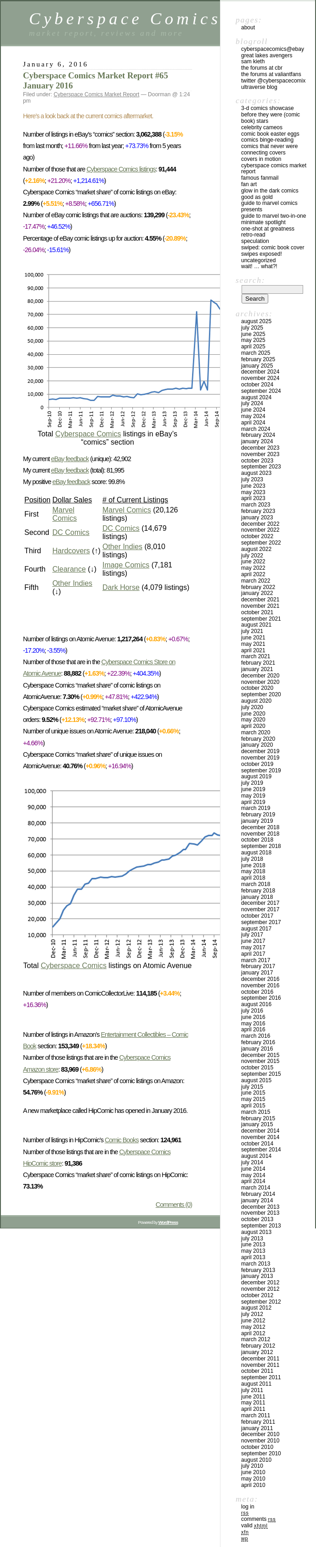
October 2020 (257, 688)
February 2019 (258, 814)
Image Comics (125, 565)
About (248, 27)
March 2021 (255, 656)
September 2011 (261, 1377)
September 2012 (261, 1302)
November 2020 (260, 682)
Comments (258, 1519)
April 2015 (253, 1105)
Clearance (69, 569)
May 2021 (253, 644)
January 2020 (257, 745)
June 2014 (253, 1169)
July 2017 (252, 934)
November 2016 (260, 985)
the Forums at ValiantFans (271, 74)
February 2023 (258, 511)
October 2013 (257, 1219)
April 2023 (253, 498)
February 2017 (258, 966)
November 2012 (260, 1289)
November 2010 (260, 1440)
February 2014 (258, 1194)
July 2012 (252, 1314)
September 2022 (261, 543)
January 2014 (257, 1200)
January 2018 (257, 897)
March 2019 (255, 808)
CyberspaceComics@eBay (272, 49)
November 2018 (260, 834)
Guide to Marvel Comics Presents (269, 206)
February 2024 (258, 435)
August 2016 (256, 1004)
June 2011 (253, 1396)
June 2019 (253, 789)
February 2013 (258, 1270)
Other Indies (122, 547)
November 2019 (260, 757)
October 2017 (257, 916)
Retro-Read (253, 234)
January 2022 (257, 593)
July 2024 (252, 403)
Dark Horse (121, 587)
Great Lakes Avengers (266, 55)
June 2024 (253, 410)
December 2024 (260, 372)
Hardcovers (71, 551)
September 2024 (261, 391)
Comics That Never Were (269, 146)
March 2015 (255, 1112)
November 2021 (260, 606)
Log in (247, 1506)
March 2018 (255, 884)
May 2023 (253, 492)
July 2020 (252, 707)
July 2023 (252, 479)
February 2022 (258, 587)
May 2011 (253, 1402)
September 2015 (261, 1074)
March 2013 (255, 1264)
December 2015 (260, 1055)
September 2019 (261, 770)
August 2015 (256, 1080)
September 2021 (261, 619)
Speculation (255, 241)
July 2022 (252, 555)
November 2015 (260, 1061)
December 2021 (260, 599)
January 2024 (257, 441)
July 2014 (252, 1162)
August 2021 (256, 625)
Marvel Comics (64, 514)
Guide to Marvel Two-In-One (273, 216)
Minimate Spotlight (263, 222)
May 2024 (253, 416)
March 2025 (255, 353)
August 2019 (256, 776)
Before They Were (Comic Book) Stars (270, 117)
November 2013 (260, 1213)
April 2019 (253, 802)
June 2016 (253, 1017)
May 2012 (253, 1327)
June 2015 (253, 1093)
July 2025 (252, 328)
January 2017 (257, 972)
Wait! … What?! (259, 266)
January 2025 (257, 366)
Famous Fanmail (259, 178)
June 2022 (253, 561)
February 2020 (258, 739)
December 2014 (260, 1131)
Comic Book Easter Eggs (270, 134)
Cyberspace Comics (125, 18)
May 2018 (253, 871)
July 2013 (252, 1238)
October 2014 (257, 1143)
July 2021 (252, 631)
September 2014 (261, 1149)
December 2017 (260, 903)
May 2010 (253, 1478)
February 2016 (258, 1042)
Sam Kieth (253, 61)
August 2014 (256, 1156)
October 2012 (257, 1295)
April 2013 (253, 1257)
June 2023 (253, 486)
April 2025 (253, 346)
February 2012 (258, 1346)
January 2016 (257, 1049)
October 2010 (257, 1447)
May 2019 (253, 796)
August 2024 (256, 397)
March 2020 (255, 732)
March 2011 (255, 1415)
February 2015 (258, 1118)
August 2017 (256, 928)
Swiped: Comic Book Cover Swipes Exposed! (272, 250)
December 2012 (260, 1282)
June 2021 (253, 637)
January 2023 (257, 517)
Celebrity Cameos (261, 127)
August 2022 (256, 549)
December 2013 (260, 1207)
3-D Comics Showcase (267, 108)
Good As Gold (257, 197)
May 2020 (253, 719)
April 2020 (253, 726)
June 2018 (253, 865)
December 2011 (260, 1358)
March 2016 (255, 1036)
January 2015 (257, 1124)
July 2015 (252, 1087)
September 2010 (261, 1453)
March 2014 (255, 1187)
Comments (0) (174, 1204)
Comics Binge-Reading (267, 140)
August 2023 (256, 473)
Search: (250, 280)
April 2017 (253, 954)
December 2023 (260, 448)
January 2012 (257, 1352)
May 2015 (253, 1099)
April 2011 (253, 1409)
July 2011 (252, 1390)
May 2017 (253, 947)
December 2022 (260, 524)
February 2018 (258, 890)
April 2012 (253, 1333)
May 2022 (253, 568)
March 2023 (255, 504)
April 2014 (253, 1181)
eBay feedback (70, 458)
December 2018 (260, 827)
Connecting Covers (263, 152)
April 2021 (253, 650)
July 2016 (252, 1010)
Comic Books (122, 1140)
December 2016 (260, 979)
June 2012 (253, 1320)
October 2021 (257, 612)
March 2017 (255, 960)
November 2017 (260, 909)
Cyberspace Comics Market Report (97, 94)
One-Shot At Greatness (267, 229)
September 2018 (261, 846)
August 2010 (256, 1460)
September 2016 (261, 998)
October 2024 (257, 384)
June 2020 (253, 713)
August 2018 (256, 852)
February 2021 (258, 663)
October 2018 (257, 840)
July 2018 (252, 859)
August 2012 (256, 1308)
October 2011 (257, 1371)
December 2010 (260, 1434)
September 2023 (261, 466)
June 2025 (253, 334)
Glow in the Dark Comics (270, 190)
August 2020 (256, 701)
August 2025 (256, 321)
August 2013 (256, 1232)
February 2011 (258, 1422)
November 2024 (260, 378)
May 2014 (253, 1175)
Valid (254, 1525)
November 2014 (260, 1137)
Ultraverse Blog (259, 87)
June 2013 (253, 1244)
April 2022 (253, 574)
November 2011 (260, 1365)
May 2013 (253, 1251)
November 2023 (260, 454)
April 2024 (253, 422)
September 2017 (261, 922)
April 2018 (253, 878)
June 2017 (253, 941)
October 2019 (257, 764)
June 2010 (253, 1472)
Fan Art (249, 184)
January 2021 (257, 669)
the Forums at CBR (261, 68)
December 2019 (260, 751)
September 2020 (261, 694)
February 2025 (258, 359)
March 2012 (255, 1339)
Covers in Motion (261, 159)
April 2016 (253, 1029)
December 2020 (260, 675)
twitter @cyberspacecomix (273, 80)
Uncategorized (258, 260)
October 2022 (257, 536)
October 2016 (257, 992)
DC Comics (71, 532)
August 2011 (256, 1384)
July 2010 (252, 1466)
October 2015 (257, 1067)
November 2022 (260, 530)
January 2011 (257, 1428)
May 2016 (253, 1023)
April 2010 (253, 1485)
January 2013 (257, 1276)
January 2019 (257, 821)
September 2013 (261, 1225)
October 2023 (257, 460)
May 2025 (253, 340)
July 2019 (252, 783)
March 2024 (255, 429)
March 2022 (255, 581)
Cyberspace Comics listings (121, 169)
